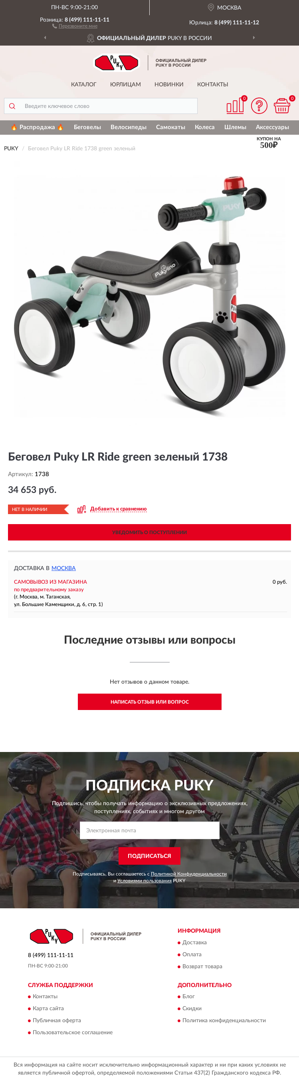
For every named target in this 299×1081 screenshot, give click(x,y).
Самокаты (170, 127)
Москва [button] (63, 568)
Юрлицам (125, 85)
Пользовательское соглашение (73, 1033)
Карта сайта (48, 1009)
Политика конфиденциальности (224, 1021)
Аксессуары (272, 127)
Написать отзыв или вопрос (150, 702)
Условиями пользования (144, 880)
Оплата (192, 954)
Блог (188, 997)
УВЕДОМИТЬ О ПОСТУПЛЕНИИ (149, 532)
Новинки (169, 85)
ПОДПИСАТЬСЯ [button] (149, 856)
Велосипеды (129, 127)
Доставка (194, 942)
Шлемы (235, 127)
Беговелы (87, 127)
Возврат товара (202, 966)
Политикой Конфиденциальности (189, 874)
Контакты (212, 85)
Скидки (192, 1009)
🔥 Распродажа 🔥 (37, 127)
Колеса (205, 127)
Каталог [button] (84, 85)
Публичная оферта (57, 1021)
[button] (74, 25)
